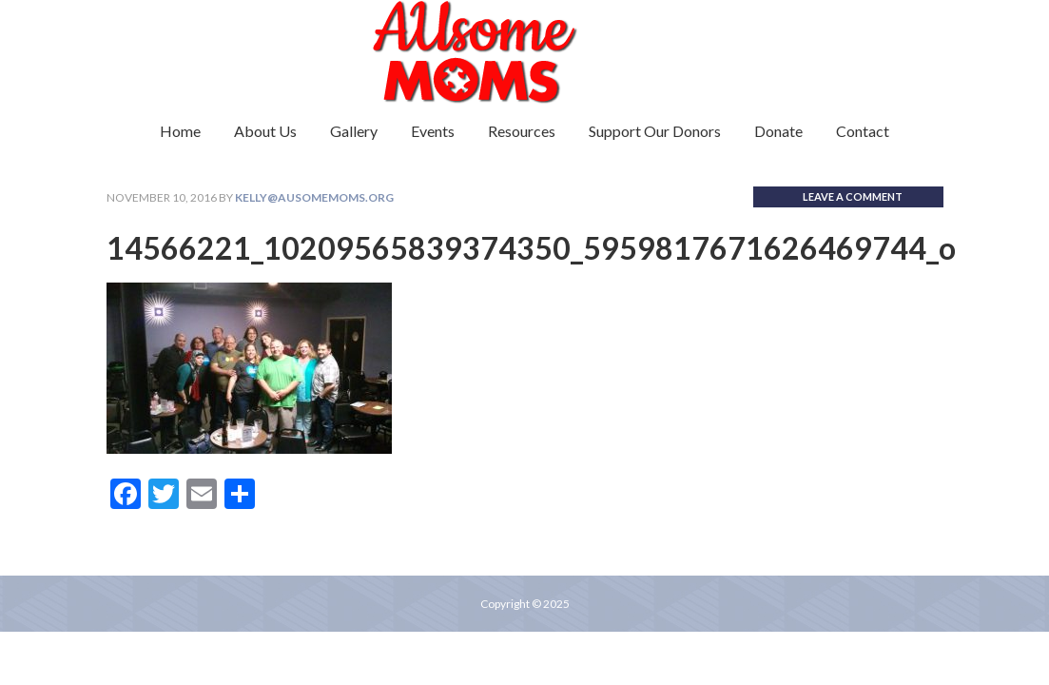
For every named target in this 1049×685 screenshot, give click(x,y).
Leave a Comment (853, 196)
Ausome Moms (525, 52)
